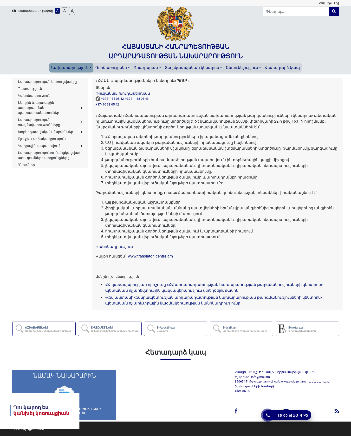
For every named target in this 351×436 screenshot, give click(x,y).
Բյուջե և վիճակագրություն (42, 139)
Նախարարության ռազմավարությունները (50, 122)
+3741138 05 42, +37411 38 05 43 (125, 98)
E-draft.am (244, 329)
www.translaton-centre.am (150, 256)
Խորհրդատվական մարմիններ (50, 132)
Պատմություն (30, 89)
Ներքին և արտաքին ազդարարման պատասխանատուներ (50, 108)
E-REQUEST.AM (114, 329)
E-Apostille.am (167, 329)
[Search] (296, 11)
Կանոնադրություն (34, 96)
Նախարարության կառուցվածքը (47, 82)
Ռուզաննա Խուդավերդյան (123, 93)
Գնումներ (26, 165)
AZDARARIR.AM (48, 329)
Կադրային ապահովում (50, 146)
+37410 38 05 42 (108, 104)
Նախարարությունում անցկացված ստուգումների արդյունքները (49, 155)
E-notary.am (302, 329)
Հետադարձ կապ (282, 68)
